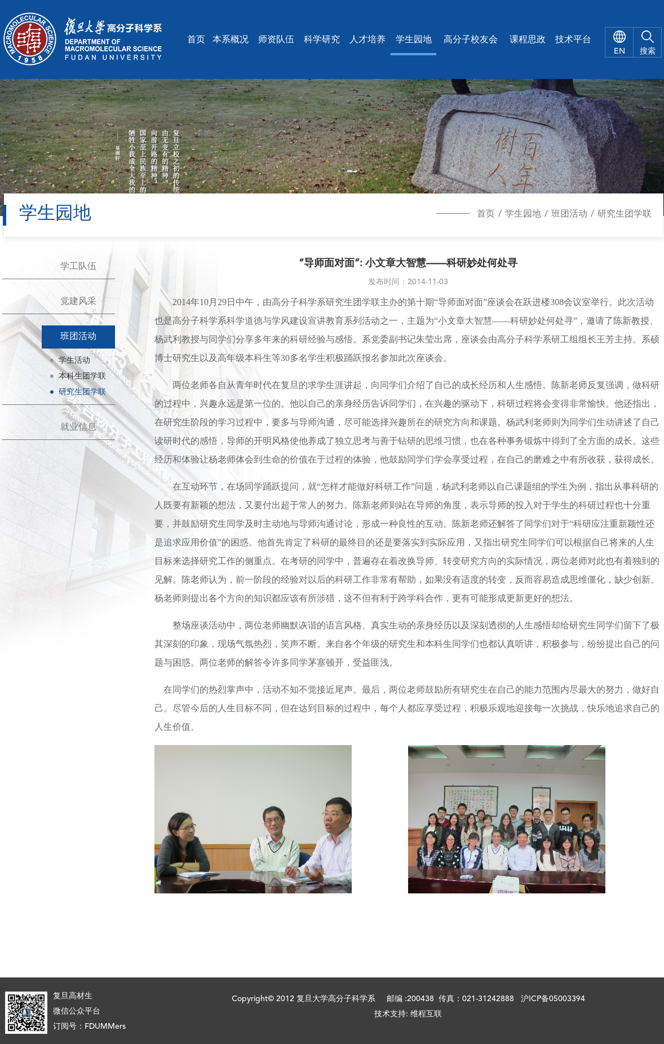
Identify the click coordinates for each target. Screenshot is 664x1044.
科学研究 (322, 40)
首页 (196, 40)
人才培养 (367, 40)
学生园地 (414, 40)
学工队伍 (78, 266)
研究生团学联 (624, 214)
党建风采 (78, 301)
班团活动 (569, 214)
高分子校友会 (471, 40)
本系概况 (231, 40)
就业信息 (78, 427)
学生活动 (74, 360)
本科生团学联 (82, 376)
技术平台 (573, 40)
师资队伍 (276, 40)
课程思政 (528, 40)
